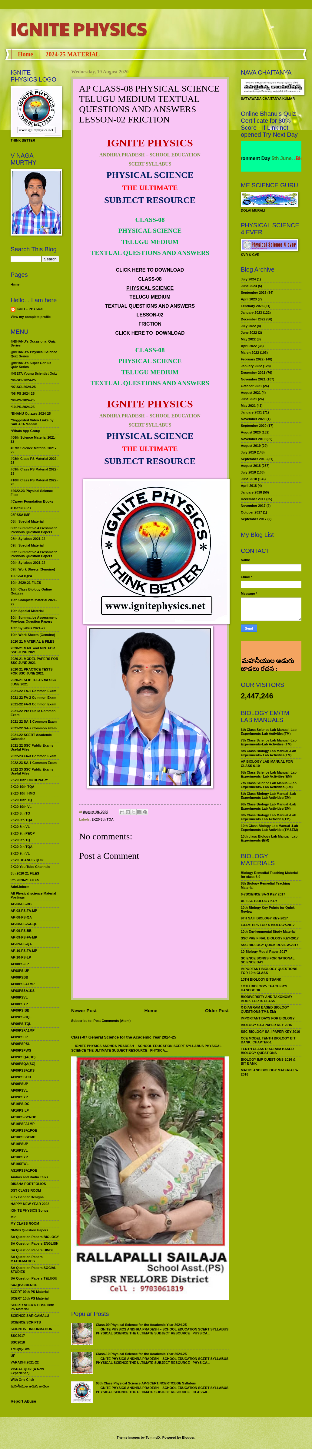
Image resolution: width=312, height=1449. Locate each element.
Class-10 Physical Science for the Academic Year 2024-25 (141, 1354)
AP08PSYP (19, 1004)
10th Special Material (27, 611)
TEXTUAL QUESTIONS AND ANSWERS (150, 306)
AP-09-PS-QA (21, 944)
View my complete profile (31, 317)
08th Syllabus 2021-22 (28, 538)
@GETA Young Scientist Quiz (34, 373)
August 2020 (251, 432)
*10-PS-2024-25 (23, 407)
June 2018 (249, 479)
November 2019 (253, 439)
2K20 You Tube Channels (30, 866)
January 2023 (251, 312)
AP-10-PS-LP (21, 957)
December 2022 (253, 319)
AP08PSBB (19, 977)
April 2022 (249, 346)
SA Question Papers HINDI (32, 1250)
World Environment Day (262, 158)
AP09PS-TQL (21, 1024)
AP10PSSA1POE (24, 1130)
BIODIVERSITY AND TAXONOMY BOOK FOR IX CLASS (266, 998)
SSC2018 (18, 1342)
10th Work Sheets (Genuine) (33, 635)
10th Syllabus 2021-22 (28, 628)
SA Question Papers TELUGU (34, 1278)
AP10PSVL (19, 1150)
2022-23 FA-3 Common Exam (33, 756)
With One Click (22, 1379)
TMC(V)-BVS (20, 1349)
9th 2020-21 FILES (25, 880)
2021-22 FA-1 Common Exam (33, 691)
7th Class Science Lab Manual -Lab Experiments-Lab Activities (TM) (269, 742)
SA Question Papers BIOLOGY (35, 1237)
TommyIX (153, 1437)
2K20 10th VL (21, 806)
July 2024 (248, 279)
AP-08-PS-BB (21, 904)
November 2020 (253, 419)
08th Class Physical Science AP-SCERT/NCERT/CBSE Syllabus (146, 1383)
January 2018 (251, 492)
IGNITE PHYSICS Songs (29, 1210)
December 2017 (253, 499)
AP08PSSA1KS (23, 990)
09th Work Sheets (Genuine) (33, 569)
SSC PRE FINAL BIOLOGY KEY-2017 (270, 938)
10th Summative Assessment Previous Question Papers (34, 619)
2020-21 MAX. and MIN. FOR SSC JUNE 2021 (33, 650)
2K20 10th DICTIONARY (29, 780)
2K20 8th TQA (103, 819)
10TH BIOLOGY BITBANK (261, 979)
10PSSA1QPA (21, 576)
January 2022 (251, 366)
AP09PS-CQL (21, 1017)
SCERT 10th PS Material (30, 1298)
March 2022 (250, 352)
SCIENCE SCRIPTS (26, 1322)
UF (13, 1355)
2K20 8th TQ (20, 813)
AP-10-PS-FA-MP (24, 950)
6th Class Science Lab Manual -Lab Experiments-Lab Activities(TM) (269, 731)
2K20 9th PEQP (23, 833)
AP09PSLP (19, 1037)
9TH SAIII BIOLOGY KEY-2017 (264, 918)
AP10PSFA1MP (23, 1124)
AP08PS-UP (20, 970)
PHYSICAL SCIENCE (150, 288)
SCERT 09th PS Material (30, 1291)
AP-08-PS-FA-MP (24, 910)
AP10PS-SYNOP (23, 1117)
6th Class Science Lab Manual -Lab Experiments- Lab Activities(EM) (269, 774)
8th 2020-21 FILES (25, 873)
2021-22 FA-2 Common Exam (33, 697)
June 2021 (249, 399)
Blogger (188, 1437)
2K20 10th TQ (21, 800)
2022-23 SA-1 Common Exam (34, 763)
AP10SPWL (19, 1164)
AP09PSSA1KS (23, 1070)
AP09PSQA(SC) (23, 1064)
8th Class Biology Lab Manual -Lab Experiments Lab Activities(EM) (268, 795)
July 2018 (248, 472)
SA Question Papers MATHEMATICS (27, 1259)
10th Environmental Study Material (268, 931)
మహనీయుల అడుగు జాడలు (30, 1386)
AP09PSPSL (20, 1044)
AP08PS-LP (20, 964)
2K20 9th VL (20, 853)
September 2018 (254, 459)
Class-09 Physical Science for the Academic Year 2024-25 (141, 1325)
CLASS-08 (149, 279)
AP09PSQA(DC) (23, 1057)
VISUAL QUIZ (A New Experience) (27, 1371)
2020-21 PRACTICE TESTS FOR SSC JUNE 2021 (32, 671)
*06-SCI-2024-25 (23, 380)
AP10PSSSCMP (23, 1137)
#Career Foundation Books (32, 501)
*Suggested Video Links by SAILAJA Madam (32, 422)
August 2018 (251, 465)
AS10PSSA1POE (24, 1170)
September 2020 (254, 425)
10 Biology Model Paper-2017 (264, 951)
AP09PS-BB (20, 1010)
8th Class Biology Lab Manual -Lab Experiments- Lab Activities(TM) (268, 753)
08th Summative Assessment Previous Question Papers (34, 530)
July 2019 (248, 452)
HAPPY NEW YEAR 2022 (30, 1204)
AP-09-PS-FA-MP (24, 937)
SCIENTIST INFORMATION (31, 1329)
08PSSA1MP (20, 515)
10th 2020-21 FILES (26, 582)
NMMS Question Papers (29, 1230)
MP (13, 1217)
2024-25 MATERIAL (72, 54)
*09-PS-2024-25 (23, 400)
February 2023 (252, 306)
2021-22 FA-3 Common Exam (33, 704)
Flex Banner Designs (27, 1197)
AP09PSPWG (21, 1050)
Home (25, 54)
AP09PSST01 (21, 1077)
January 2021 (251, 412)
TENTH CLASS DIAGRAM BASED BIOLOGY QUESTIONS (267, 1051)
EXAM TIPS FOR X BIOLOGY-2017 (268, 925)
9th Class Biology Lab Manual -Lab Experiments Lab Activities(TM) (268, 817)
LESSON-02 (150, 314)
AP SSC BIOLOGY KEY (259, 901)
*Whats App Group (25, 431)
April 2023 (249, 299)
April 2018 (249, 485)
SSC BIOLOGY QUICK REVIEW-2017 (269, 945)
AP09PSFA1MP (23, 1030)
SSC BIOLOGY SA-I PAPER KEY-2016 (270, 1031)
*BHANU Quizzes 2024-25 (31, 413)
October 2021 (251, 386)
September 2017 (254, 519)
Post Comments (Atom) (112, 1020)
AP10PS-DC (20, 1104)
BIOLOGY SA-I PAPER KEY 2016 (266, 1025)
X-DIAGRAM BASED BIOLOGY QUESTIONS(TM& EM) (265, 1009)
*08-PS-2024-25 (23, 393)
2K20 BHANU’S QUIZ (27, 860)
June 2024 (249, 286)
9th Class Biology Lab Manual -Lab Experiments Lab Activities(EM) (268, 806)
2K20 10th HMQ (23, 793)
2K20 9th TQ (20, 840)
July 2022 (248, 326)
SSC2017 (18, 1335)
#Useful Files (21, 508)
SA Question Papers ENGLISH (34, 1243)
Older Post (217, 1010)
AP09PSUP (19, 1084)
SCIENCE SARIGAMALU (30, 1315)
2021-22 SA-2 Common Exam (34, 728)
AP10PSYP (19, 1157)
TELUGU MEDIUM (149, 297)
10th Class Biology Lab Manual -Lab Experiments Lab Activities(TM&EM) (269, 828)
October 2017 (251, 512)
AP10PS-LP (20, 1110)
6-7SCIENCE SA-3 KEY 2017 (263, 894)
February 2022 (252, 359)
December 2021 (253, 372)
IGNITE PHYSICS (79, 28)
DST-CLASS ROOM (26, 1190)
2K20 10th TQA (22, 786)
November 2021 (253, 379)
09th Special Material (27, 545)
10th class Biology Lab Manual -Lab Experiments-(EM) (269, 838)
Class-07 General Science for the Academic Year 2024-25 (123, 1037)
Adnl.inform (20, 886)
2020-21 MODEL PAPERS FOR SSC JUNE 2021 (34, 660)
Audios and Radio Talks (29, 1177)
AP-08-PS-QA (21, 917)
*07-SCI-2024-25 (23, 387)
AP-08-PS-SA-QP (24, 924)
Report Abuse (23, 1401)
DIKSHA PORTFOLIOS (28, 1184)
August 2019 (251, 445)
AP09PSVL (19, 1090)
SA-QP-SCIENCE (24, 1285)
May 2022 (248, 339)
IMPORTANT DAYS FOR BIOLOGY (268, 1018)
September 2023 (254, 292)
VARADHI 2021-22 (25, 1362)
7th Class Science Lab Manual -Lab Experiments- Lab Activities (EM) (269, 785)
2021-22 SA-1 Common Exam (34, 721)
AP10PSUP (19, 1144)
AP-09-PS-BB (21, 930)
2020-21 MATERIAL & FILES (33, 641)
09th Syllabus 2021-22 (28, 562)
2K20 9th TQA (21, 846)
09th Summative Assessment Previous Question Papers (34, 554)
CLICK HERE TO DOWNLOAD (150, 270)
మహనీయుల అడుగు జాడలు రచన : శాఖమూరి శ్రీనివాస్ (267, 649)
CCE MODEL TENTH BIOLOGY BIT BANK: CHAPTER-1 (268, 1040)
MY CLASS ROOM (25, 1223)
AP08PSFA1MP (23, 984)
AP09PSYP (19, 1097)
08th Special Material (27, 521)
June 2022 (249, 332)
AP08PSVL (19, 997)
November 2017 (253, 505)
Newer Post (84, 1010)
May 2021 (248, 405)
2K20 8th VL (20, 826)
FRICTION (149, 323)
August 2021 (251, 392)
